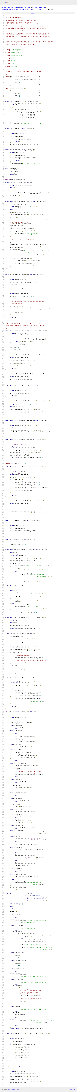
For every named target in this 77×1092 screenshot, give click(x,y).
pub (8, 7)
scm (12, 7)
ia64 (40, 9)
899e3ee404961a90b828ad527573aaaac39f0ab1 (17, 9)
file (32, 13)
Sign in (73, 2)
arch (36, 9)
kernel (4, 7)
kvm (44, 9)
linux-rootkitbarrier (38, 7)
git (25, 7)
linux (16, 7)
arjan (29, 7)
